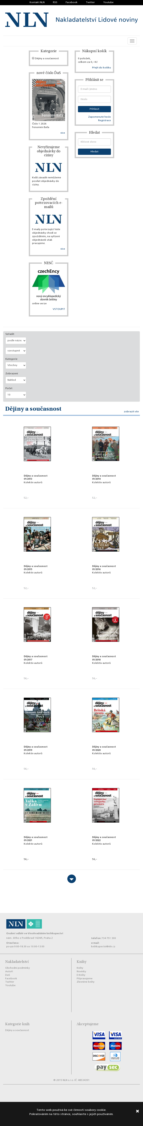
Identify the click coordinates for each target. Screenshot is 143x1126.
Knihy (80, 968)
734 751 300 (109, 938)
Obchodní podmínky (17, 968)
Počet (8, 388)
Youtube (108, 2)
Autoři (9, 971)
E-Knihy (81, 975)
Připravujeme (85, 978)
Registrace (104, 120)
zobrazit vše (131, 411)
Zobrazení (11, 373)
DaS (7, 975)
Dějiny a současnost (45, 58)
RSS (55, 2)
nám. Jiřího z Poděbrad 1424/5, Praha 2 (29, 938)
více (62, 133)
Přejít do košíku (101, 67)
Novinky (81, 971)
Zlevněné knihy (85, 982)
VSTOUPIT (59, 309)
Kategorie (11, 359)
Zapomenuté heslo (99, 117)
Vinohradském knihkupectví (45, 933)
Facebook (72, 2)
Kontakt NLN (37, 2)
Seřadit (9, 334)
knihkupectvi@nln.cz (103, 946)
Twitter (90, 2)
